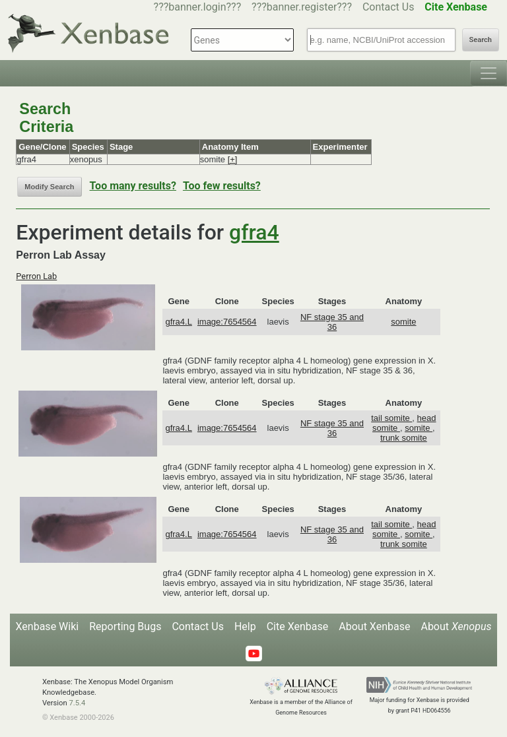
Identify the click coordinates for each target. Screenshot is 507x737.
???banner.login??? (198, 7)
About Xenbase (374, 626)
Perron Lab (36, 276)
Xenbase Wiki (47, 626)
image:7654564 (227, 322)
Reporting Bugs (125, 626)
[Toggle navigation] (488, 73)
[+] (233, 159)
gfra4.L (178, 322)
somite (403, 322)
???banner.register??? (302, 7)
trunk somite (403, 438)
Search (480, 40)
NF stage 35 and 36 (332, 322)
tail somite (391, 418)
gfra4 (254, 232)
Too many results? (133, 185)
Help (245, 626)
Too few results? (222, 185)
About (456, 626)
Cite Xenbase (298, 626)
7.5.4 (77, 703)
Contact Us (388, 7)
